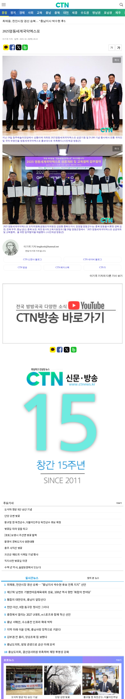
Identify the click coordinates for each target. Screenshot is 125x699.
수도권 (85, 12)
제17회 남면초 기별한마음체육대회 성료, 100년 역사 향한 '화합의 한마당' (47, 592)
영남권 (96, 12)
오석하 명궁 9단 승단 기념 (18, 509)
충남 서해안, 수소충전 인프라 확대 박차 (28, 622)
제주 (118, 12)
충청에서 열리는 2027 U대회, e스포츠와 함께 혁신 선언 (37, 614)
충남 (48, 12)
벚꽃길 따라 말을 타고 (16, 529)
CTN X (102, 267)
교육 (39, 12)
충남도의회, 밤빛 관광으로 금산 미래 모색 (29, 644)
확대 (116, 60)
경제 (22, 12)
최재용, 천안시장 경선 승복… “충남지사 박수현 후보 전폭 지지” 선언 (45, 584)
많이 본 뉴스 (93, 578)
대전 (66, 12)
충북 (57, 12)
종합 (4, 12)
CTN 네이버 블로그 (92, 259)
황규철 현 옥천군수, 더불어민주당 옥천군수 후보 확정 (32, 522)
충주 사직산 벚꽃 (13, 548)
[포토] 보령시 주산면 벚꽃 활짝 (20, 535)
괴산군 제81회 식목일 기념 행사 (21, 554)
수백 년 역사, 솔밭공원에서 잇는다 (22, 567)
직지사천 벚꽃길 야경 (15, 561)
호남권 (108, 12)
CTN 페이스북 (62, 267)
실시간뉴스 (31, 578)
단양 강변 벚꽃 (12, 516)
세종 (74, 12)
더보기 (119, 503)
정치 (13, 12)
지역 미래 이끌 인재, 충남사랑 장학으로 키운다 (32, 629)
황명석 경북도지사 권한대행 (19, 541)
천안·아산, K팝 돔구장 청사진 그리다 (26, 607)
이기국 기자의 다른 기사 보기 (106, 275)
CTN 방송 (22, 267)
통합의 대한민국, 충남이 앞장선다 (25, 599)
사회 (31, 12)
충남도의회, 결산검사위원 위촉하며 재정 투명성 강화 (36, 652)
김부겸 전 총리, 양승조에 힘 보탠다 (25, 637)
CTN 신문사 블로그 (32, 259)
